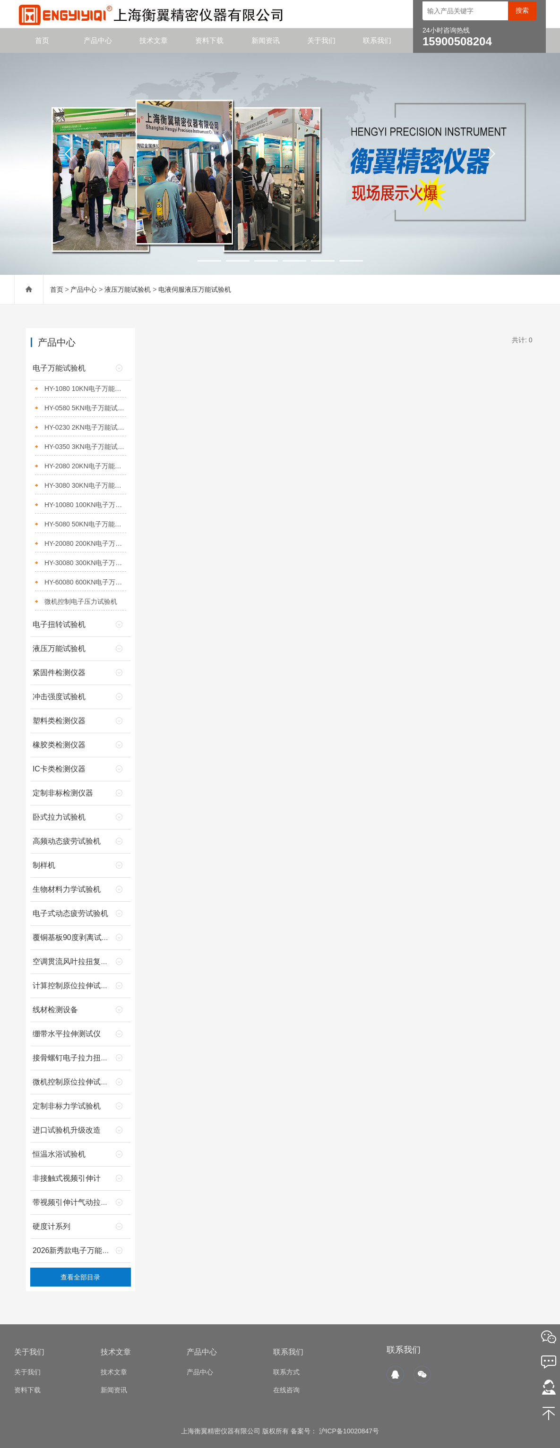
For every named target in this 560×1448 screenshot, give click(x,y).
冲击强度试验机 (59, 697)
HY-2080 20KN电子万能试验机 (85, 466)
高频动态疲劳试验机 (67, 841)
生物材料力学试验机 (67, 889)
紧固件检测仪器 (59, 673)
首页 (42, 40)
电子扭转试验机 (59, 624)
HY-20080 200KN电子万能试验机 (85, 543)
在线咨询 (286, 1390)
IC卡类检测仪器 (59, 769)
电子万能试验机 (59, 368)
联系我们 (377, 40)
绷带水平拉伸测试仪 (67, 1034)
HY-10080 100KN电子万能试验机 (85, 504)
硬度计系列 (51, 1226)
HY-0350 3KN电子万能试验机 (85, 446)
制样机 (44, 865)
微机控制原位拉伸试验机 (74, 1082)
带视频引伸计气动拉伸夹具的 (82, 1202)
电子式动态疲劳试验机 (70, 913)
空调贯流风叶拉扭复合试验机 (82, 961)
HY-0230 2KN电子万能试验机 (85, 427)
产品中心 (98, 40)
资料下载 (209, 40)
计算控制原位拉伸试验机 (74, 986)
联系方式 (286, 1372)
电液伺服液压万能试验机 (194, 289)
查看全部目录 (80, 1277)
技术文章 (153, 40)
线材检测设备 (55, 1010)
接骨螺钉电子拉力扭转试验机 (82, 1058)
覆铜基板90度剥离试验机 (75, 937)
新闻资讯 (265, 40)
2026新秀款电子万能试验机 (79, 1250)
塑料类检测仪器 (59, 721)
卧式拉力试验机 (59, 817)
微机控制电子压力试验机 (80, 601)
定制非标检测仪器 (63, 793)
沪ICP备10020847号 (348, 1431)
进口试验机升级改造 (67, 1130)
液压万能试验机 (127, 289)
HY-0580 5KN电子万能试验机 (85, 408)
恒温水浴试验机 (59, 1154)
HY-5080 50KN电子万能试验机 (85, 524)
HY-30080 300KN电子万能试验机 (85, 563)
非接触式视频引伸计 (67, 1178)
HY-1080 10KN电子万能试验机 (85, 388)
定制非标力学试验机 (67, 1106)
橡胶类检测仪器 (59, 745)
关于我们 (321, 40)
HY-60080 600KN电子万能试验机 (85, 582)
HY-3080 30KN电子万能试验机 (85, 485)
